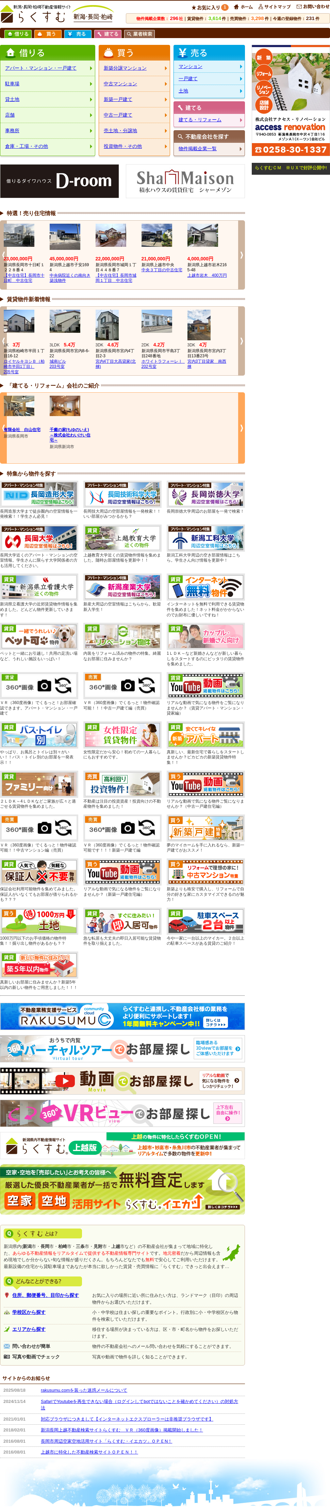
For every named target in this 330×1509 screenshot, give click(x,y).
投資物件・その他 (123, 146)
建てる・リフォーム (200, 119)
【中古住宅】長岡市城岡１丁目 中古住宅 (116, 278)
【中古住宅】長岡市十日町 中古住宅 (24, 278)
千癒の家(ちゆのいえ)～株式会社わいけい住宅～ (70, 435)
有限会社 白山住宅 (22, 429)
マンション (190, 66)
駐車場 (12, 83)
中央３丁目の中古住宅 (162, 270)
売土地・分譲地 (120, 130)
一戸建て (188, 78)
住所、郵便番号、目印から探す (45, 1295)
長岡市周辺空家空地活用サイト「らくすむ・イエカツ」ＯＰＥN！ (106, 1441)
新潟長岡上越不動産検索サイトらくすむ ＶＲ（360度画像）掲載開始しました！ (122, 1430)
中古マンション (120, 83)
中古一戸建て (118, 115)
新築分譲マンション (125, 68)
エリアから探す (29, 1329)
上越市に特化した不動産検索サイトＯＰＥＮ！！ (89, 1452)
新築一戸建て (118, 99)
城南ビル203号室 (58, 364)
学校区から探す (29, 1312)
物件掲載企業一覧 (198, 148)
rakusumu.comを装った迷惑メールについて (84, 1390)
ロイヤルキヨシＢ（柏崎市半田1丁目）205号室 (24, 366)
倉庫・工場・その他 (26, 146)
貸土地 (12, 99)
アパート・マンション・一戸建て (41, 68)
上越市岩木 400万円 (207, 275)
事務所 (12, 130)
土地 (183, 90)
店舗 (10, 115)
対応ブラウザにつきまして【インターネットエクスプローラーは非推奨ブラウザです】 (127, 1419)
